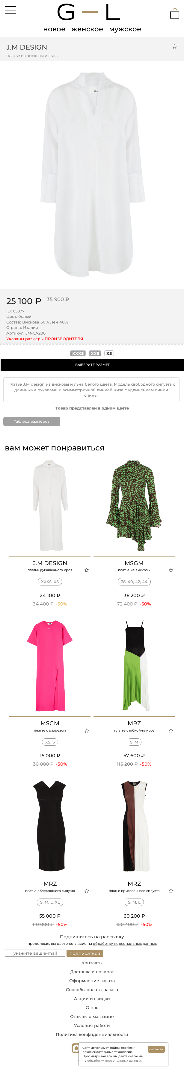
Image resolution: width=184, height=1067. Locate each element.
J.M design (26, 47)
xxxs (78, 353)
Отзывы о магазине (92, 1016)
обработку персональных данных (125, 943)
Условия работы (92, 1025)
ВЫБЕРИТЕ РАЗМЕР (92, 365)
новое (54, 29)
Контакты (92, 962)
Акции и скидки (92, 998)
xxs (95, 353)
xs (109, 353)
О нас (92, 1007)
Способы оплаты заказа (92, 989)
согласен (156, 1049)
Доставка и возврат (92, 971)
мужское (125, 29)
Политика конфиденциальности (92, 1034)
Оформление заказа (92, 980)
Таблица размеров (31, 421)
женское (87, 29)
